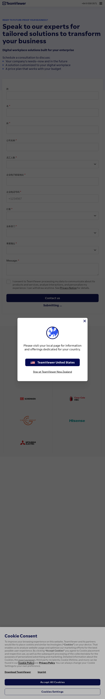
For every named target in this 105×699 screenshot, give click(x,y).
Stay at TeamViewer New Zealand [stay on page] (52, 371)
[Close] (84, 321)
